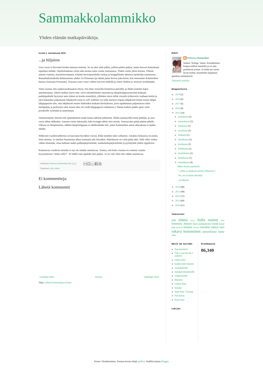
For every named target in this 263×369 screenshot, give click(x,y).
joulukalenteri (205, 223)
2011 (177, 200)
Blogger (165, 361)
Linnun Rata (180, 283)
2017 (177, 103)
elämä (57, 168)
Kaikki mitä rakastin (184, 263)
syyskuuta (183, 130)
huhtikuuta (183, 148)
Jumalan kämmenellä (185, 271)
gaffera (141, 361)
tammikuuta (184, 162)
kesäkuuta (183, 144)
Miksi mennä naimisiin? (188, 166)
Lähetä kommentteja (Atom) (58, 282)
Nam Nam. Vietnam (184, 291)
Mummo (179, 279)
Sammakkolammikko (97, 17)
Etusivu (98, 277)
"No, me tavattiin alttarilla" (190, 175)
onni (221, 227)
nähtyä (214, 227)
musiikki (205, 227)
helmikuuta (183, 157)
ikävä (195, 223)
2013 (177, 191)
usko (174, 235)
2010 (177, 205)
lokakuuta (183, 125)
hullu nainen (207, 220)
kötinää (188, 227)
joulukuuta (183, 116)
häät (222, 220)
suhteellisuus (209, 231)
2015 (177, 112)
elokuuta (182, 135)
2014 (177, 187)
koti (173, 227)
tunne (221, 231)
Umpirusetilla (181, 275)
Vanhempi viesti (151, 277)
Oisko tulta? (180, 260)
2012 (177, 196)
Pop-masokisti (181, 249)
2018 (177, 99)
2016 (177, 108)
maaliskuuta (184, 153)
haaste (192, 220)
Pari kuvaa (180, 295)
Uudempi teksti (47, 277)
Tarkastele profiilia (180, 80)
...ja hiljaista (183, 180)
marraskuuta (184, 121)
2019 (177, 94)
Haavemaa (180, 299)
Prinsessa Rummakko (198, 58)
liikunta (196, 227)
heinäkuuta (183, 139)
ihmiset (188, 223)
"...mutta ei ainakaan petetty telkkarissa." (196, 171)
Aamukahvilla (181, 268)
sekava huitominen (186, 231)
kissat (221, 223)
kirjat (215, 223)
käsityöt (179, 227)
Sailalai (178, 287)
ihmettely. (177, 223)
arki (51, 168)
